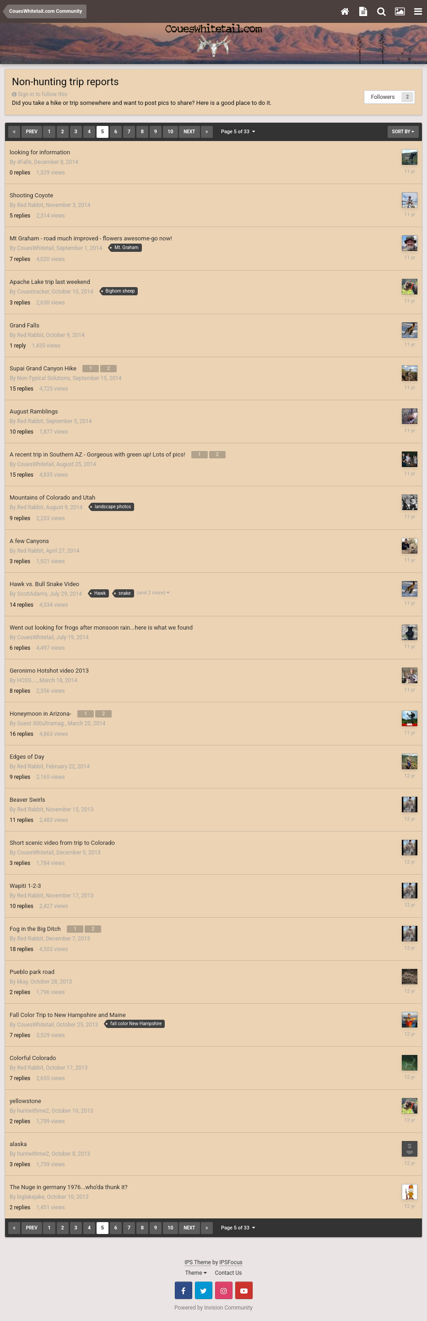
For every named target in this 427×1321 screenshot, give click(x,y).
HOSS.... (27, 680)
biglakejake (30, 1197)
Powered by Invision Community (213, 1308)
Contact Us (228, 1273)
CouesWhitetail (35, 248)
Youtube (244, 1290)
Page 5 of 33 (238, 132)
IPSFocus (230, 1262)
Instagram (223, 1290)
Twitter (203, 1290)
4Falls (24, 162)
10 (170, 132)
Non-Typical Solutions (43, 378)
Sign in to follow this (42, 94)
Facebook (183, 1290)
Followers (383, 97)
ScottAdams (32, 594)
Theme (196, 1273)
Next (189, 131)
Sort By (403, 131)
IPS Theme (197, 1262)
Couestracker (33, 291)
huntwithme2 (33, 1111)
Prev (32, 131)
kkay (22, 982)
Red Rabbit (30, 205)
